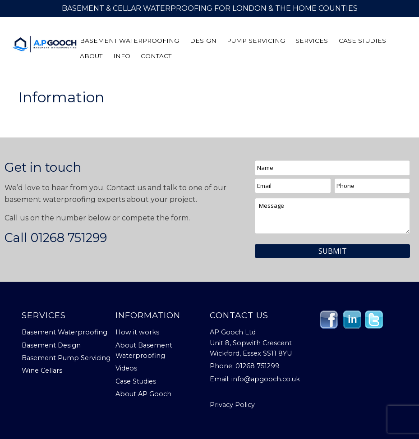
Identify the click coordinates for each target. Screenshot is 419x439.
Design (203, 41)
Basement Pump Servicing (66, 358)
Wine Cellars (42, 370)
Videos (126, 368)
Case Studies (362, 41)
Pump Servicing (256, 41)
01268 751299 (69, 237)
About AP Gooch (143, 394)
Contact (156, 56)
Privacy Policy (232, 405)
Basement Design (51, 345)
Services (311, 41)
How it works (137, 332)
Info (121, 56)
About (91, 56)
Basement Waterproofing (129, 41)
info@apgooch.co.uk (265, 379)
